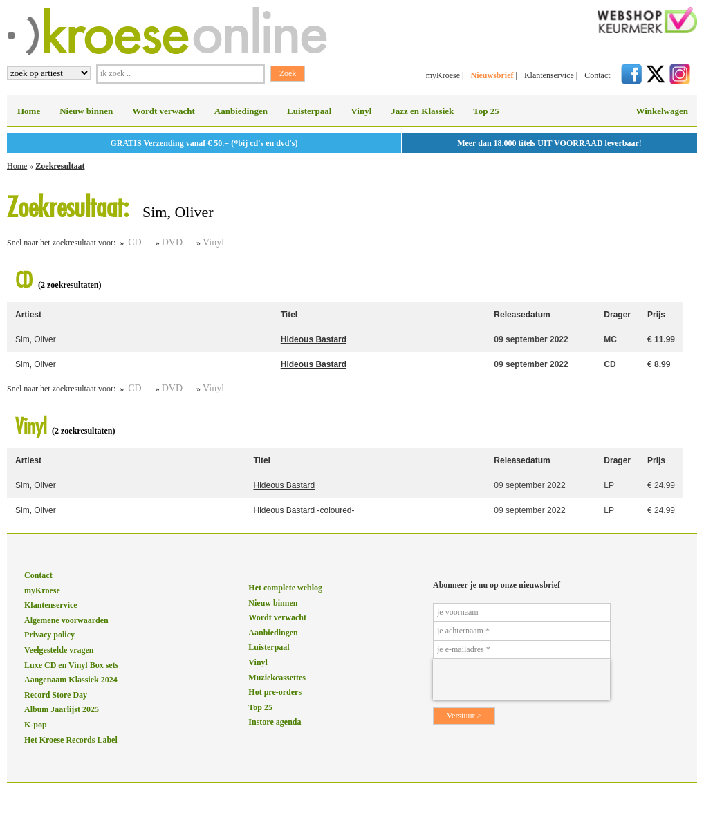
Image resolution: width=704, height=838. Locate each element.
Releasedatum (522, 314)
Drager (617, 314)
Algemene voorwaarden (66, 620)
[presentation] (521, 679)
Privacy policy (49, 635)
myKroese (443, 75)
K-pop (35, 724)
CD (134, 242)
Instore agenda (274, 722)
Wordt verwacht (163, 111)
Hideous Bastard (313, 339)
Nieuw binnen (86, 111)
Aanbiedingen (241, 111)
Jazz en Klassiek (422, 111)
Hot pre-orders (275, 692)
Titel (289, 314)
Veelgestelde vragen (59, 650)
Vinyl (361, 111)
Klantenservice (549, 75)
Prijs (656, 314)
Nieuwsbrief (491, 75)
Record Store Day (55, 695)
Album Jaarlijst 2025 (61, 709)
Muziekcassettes (277, 677)
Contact (597, 75)
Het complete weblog (285, 588)
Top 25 (486, 111)
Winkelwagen (662, 111)
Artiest (28, 314)
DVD (172, 242)
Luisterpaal (309, 111)
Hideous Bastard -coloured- (303, 510)
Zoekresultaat (59, 166)
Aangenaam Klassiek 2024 (71, 680)
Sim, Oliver (35, 339)
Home (28, 111)
